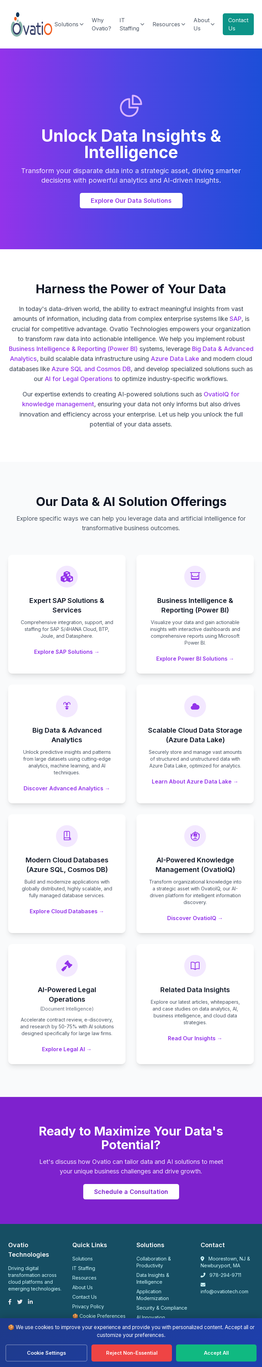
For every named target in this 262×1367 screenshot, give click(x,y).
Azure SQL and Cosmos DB (91, 369)
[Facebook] (10, 1302)
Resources (168, 24)
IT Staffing (131, 24)
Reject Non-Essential (132, 1353)
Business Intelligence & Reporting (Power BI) (73, 349)
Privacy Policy (88, 1307)
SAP (236, 319)
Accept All (216, 1353)
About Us (204, 24)
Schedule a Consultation (131, 1192)
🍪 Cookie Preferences (99, 1317)
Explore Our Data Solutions (131, 201)
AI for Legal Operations (79, 379)
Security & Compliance (161, 1308)
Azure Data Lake (175, 359)
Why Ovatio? (101, 24)
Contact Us (238, 24)
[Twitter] (20, 1302)
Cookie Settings (46, 1353)
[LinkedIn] (30, 1302)
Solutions (69, 24)
